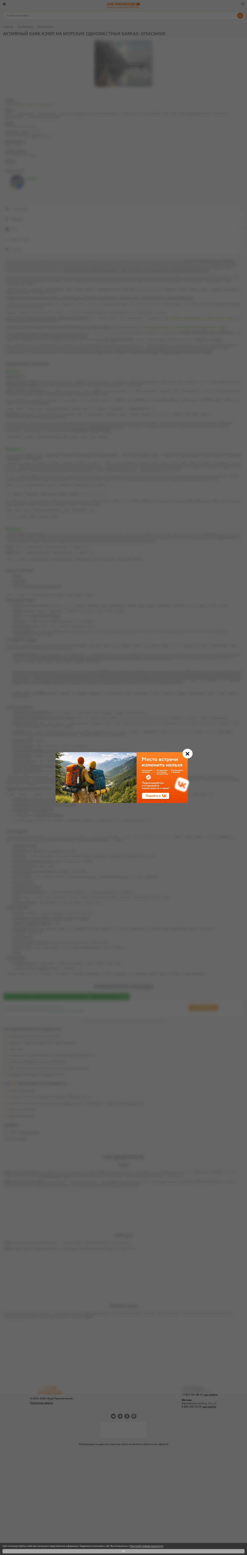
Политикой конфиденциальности (146, 1546)
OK (123, 1551)
